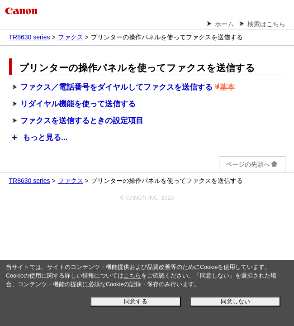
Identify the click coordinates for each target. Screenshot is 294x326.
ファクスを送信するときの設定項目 (81, 120)
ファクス (70, 37)
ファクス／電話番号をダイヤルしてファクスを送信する (116, 87)
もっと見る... (45, 137)
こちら (132, 276)
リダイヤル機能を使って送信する (78, 104)
